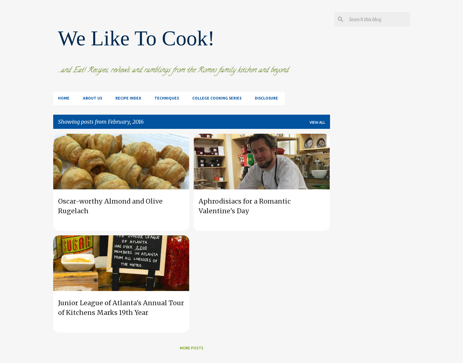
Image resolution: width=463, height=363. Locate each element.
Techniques (166, 98)
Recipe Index (128, 98)
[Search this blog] (378, 19)
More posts (191, 348)
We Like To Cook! (136, 38)
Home (64, 98)
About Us (92, 98)
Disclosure (266, 98)
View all (317, 122)
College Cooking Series (216, 98)
